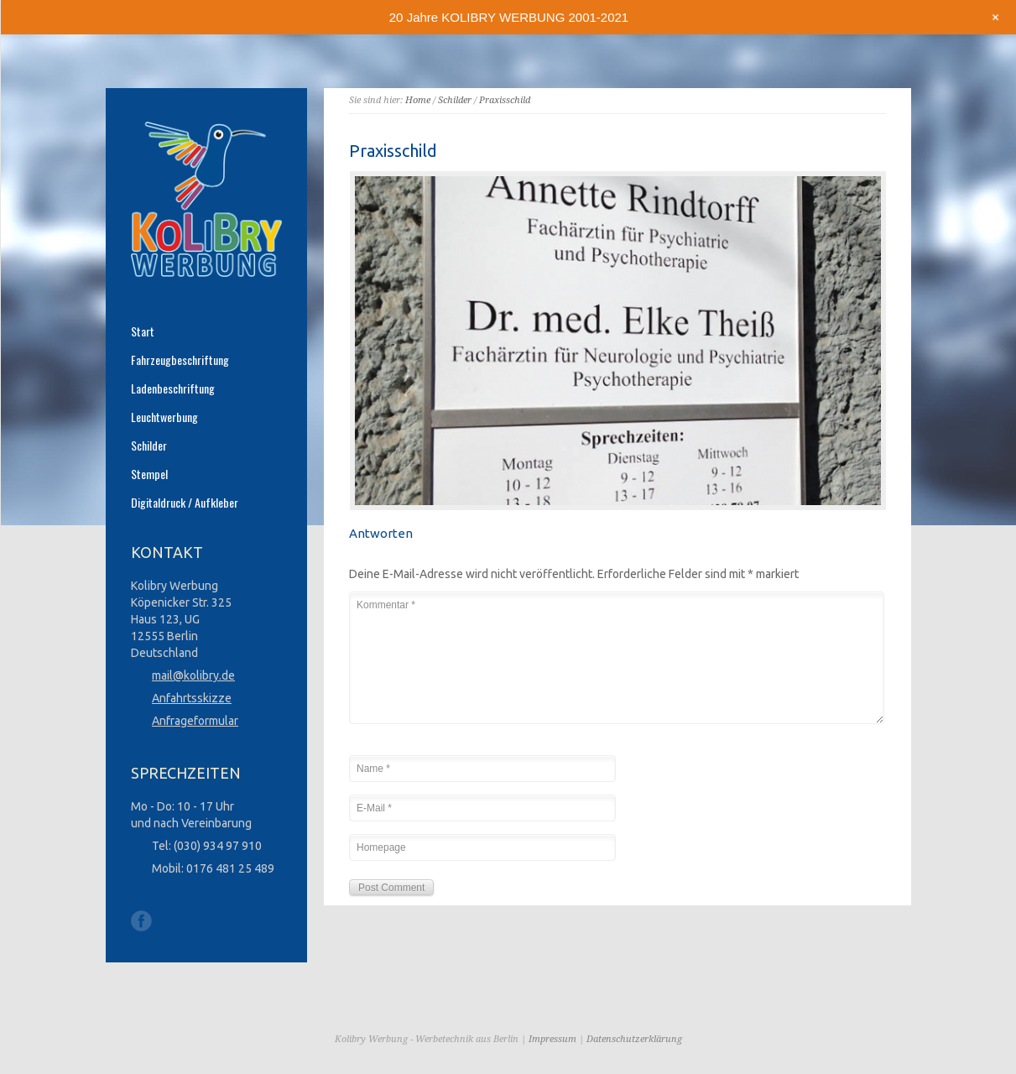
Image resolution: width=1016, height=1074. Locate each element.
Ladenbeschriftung (173, 388)
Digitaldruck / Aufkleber (184, 502)
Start (142, 331)
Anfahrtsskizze (192, 698)
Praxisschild (504, 100)
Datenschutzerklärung (634, 1039)
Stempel (149, 474)
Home (417, 100)
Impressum (552, 1039)
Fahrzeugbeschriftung (180, 360)
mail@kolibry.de (193, 675)
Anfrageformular (195, 720)
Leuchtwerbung (164, 417)
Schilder (455, 100)
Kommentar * (616, 658)
